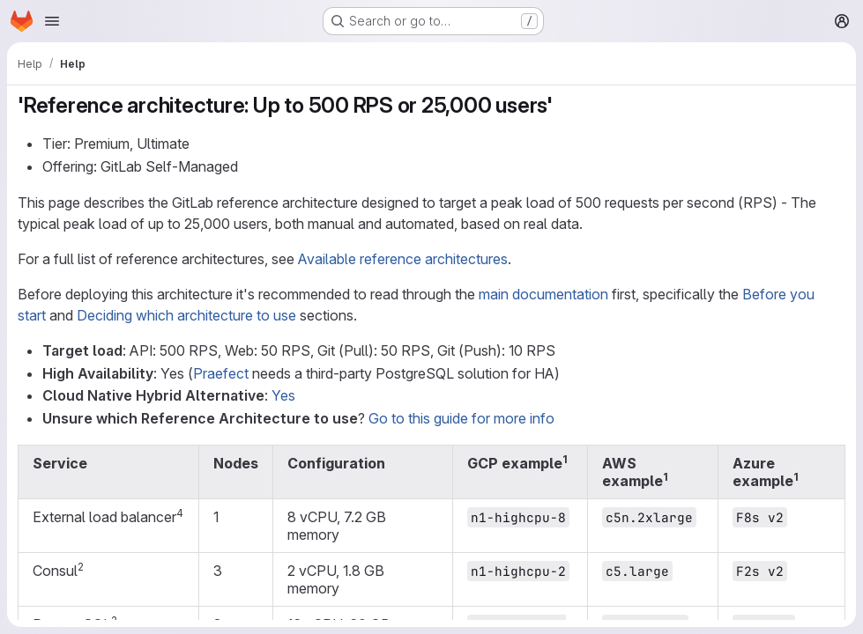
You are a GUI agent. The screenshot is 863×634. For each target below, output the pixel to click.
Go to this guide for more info (461, 418)
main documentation (543, 294)
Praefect (221, 373)
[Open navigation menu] (52, 21)
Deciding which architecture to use (186, 315)
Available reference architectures (403, 259)
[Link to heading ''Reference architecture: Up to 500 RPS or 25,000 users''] (564, 105)
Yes (283, 395)
